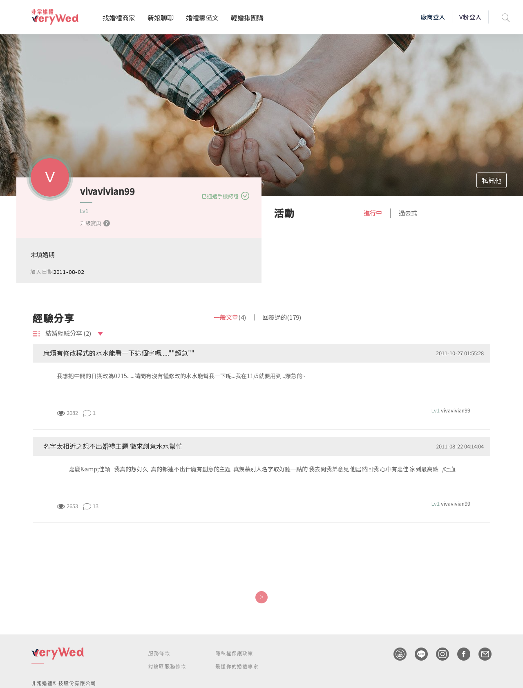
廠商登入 (433, 17)
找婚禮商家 (119, 17)
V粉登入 (470, 17)
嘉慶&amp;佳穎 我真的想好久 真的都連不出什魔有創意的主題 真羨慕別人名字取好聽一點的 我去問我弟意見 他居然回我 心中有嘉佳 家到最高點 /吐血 (257, 469)
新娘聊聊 (161, 17)
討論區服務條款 (167, 666)
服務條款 (159, 653)
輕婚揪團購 (247, 17)
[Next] (261, 597)
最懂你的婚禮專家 (237, 666)
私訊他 (491, 180)
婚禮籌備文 (202, 17)
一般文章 (230, 317)
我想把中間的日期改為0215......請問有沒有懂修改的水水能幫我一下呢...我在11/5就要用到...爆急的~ (181, 376)
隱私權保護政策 (234, 653)
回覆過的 (281, 317)
